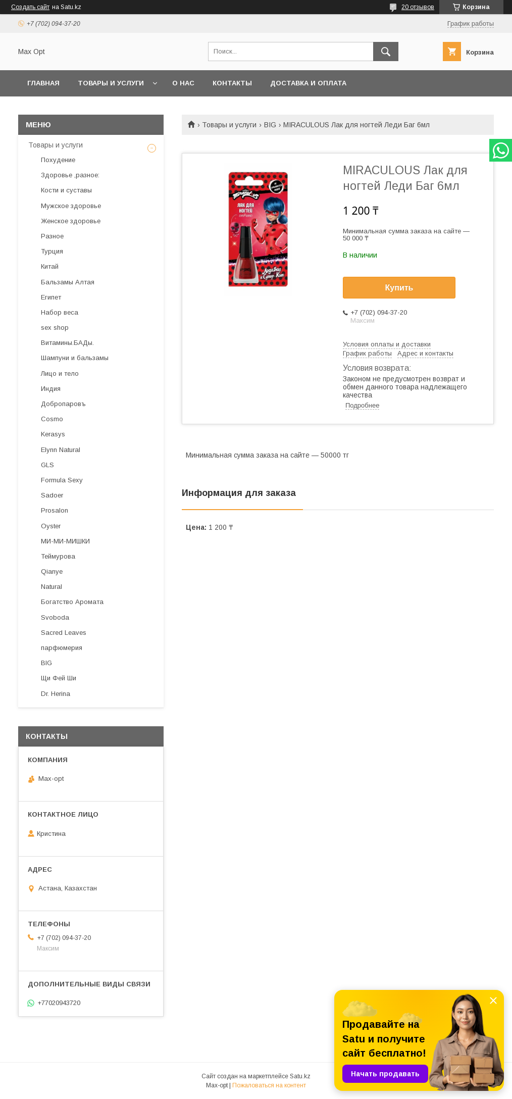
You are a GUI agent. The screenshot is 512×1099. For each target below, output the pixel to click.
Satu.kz (300, 1076)
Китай (50, 266)
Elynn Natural (60, 450)
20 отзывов (417, 7)
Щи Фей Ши (58, 678)
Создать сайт (30, 7)
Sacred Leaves (63, 632)
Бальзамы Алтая (67, 282)
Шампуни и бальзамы (75, 358)
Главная (43, 83)
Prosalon (54, 510)
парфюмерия (61, 648)
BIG (270, 125)
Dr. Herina (55, 693)
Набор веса (59, 312)
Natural (51, 586)
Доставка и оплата (308, 83)
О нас (183, 83)
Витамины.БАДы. (67, 342)
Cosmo (52, 419)
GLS (47, 465)
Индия (51, 388)
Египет (51, 297)
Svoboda (55, 617)
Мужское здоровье (71, 206)
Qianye (52, 571)
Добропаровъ (63, 404)
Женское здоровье (70, 221)
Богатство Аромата (72, 602)
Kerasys (53, 434)
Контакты (232, 83)
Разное (52, 236)
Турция (52, 251)
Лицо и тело (60, 373)
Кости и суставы (66, 190)
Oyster (51, 526)
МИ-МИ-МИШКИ (65, 541)
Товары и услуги (111, 83)
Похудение (58, 160)
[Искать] (385, 51)
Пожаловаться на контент (269, 1085)
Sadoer (52, 495)
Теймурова (58, 556)
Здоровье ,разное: (70, 175)
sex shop (55, 327)
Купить (399, 287)
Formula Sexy (62, 480)
